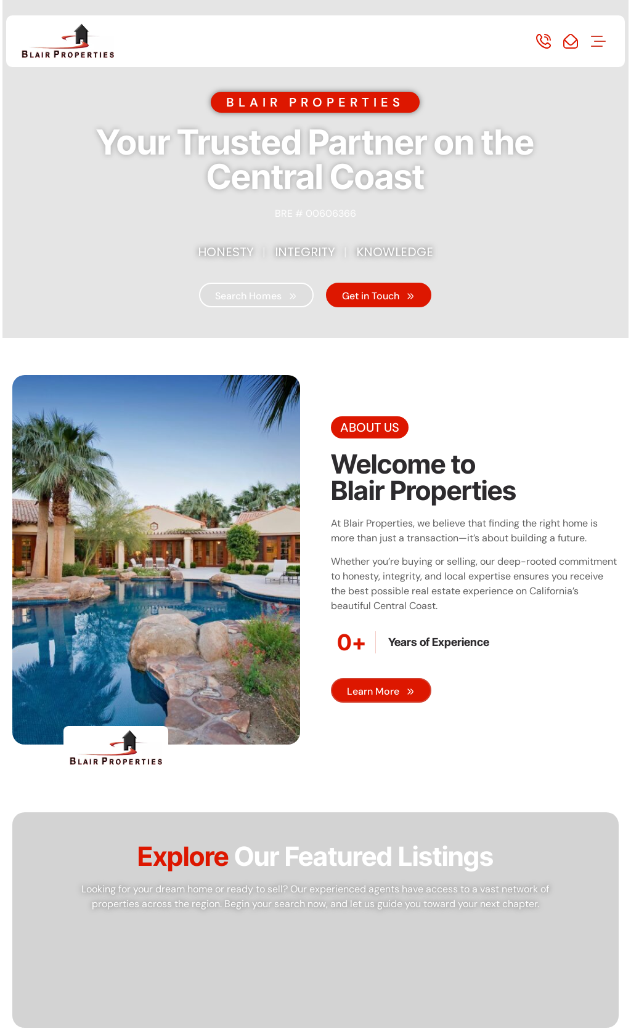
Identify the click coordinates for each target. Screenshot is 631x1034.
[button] (598, 42)
